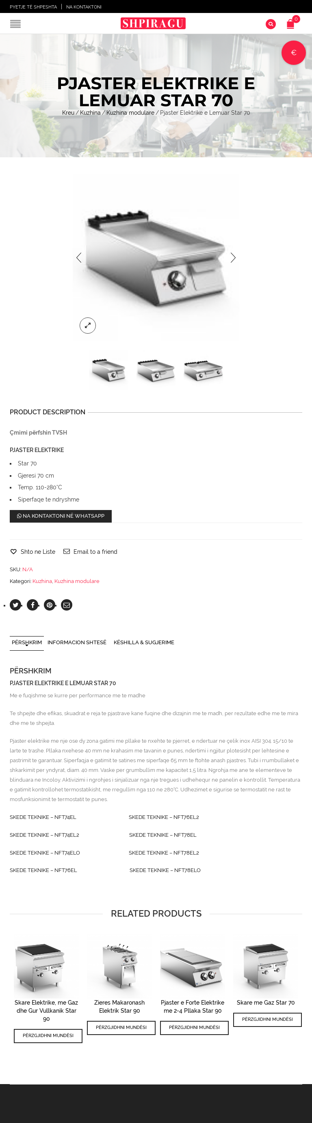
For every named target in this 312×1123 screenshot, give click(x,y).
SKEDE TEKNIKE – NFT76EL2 (164, 817)
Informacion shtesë (77, 642)
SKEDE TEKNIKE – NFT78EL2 (164, 853)
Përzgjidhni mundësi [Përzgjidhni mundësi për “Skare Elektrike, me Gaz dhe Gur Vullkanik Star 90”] (48, 1035)
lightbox (88, 325)
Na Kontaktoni (84, 7)
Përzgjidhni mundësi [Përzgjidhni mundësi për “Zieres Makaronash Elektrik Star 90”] (121, 1027)
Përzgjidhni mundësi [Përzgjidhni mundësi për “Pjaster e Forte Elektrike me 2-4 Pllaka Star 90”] (194, 1027)
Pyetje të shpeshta (33, 7)
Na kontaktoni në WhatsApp (60, 516)
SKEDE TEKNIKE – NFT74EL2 (44, 835)
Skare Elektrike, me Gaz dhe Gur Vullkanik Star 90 (46, 1010)
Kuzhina (90, 112)
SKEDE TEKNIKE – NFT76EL (43, 870)
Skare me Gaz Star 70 (266, 1002)
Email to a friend (95, 552)
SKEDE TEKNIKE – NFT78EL (163, 835)
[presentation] (79, 257)
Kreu (68, 112)
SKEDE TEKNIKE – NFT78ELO (165, 870)
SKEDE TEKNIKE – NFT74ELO (45, 853)
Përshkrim (27, 642)
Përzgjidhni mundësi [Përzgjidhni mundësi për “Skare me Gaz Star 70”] (267, 1019)
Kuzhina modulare (130, 112)
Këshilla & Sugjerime (144, 642)
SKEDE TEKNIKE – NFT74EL (43, 817)
